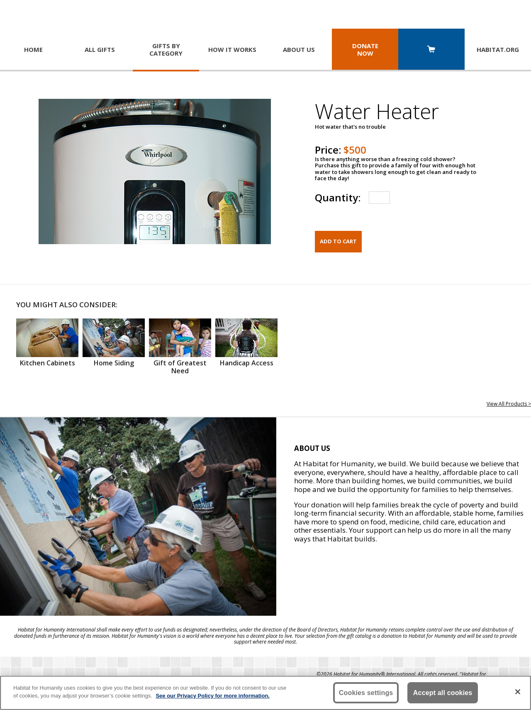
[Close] (518, 692)
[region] (265, 693)
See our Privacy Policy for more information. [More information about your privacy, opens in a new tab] (213, 696)
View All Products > (509, 403)
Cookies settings (366, 692)
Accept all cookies (443, 692)
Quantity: (337, 197)
